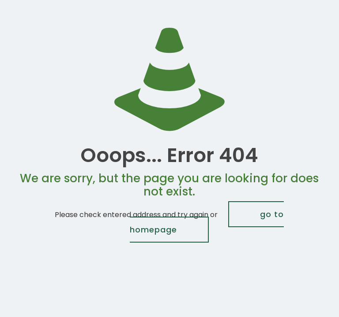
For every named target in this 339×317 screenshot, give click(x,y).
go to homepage (207, 222)
